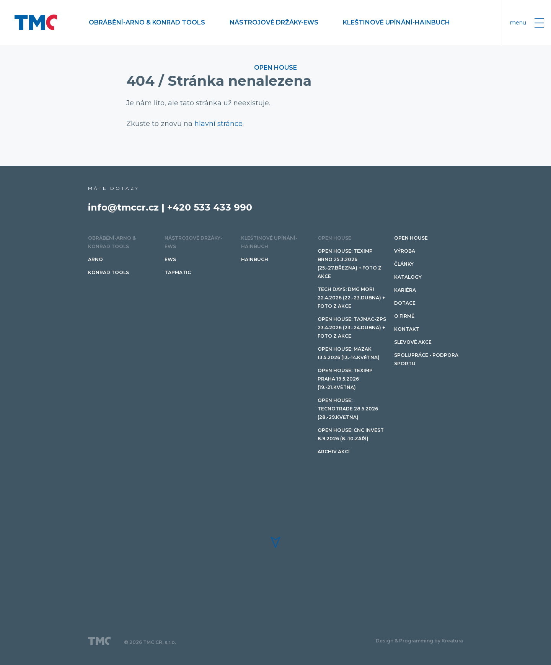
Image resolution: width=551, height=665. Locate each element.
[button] (275, 542)
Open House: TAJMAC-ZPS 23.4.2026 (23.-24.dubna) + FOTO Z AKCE (352, 327)
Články (404, 264)
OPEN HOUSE (275, 67)
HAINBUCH (254, 259)
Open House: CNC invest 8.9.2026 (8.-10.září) (351, 434)
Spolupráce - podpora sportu (426, 359)
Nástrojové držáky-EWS (274, 22)
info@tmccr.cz (123, 207)
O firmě (404, 316)
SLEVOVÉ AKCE (413, 342)
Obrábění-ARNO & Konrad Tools (147, 22)
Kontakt (406, 329)
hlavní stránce (218, 123)
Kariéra (405, 290)
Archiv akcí (334, 451)
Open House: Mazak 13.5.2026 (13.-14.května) (349, 353)
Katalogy (408, 277)
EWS (170, 259)
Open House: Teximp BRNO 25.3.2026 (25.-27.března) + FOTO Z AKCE (349, 263)
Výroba (404, 251)
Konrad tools (108, 272)
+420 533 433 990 (209, 207)
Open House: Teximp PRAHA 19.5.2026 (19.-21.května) (345, 379)
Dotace (405, 303)
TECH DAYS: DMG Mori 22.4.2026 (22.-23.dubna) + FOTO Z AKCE (351, 297)
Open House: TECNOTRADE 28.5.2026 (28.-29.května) (348, 408)
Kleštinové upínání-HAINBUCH (396, 22)
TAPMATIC (178, 272)
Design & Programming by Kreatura (419, 641)
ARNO (95, 259)
